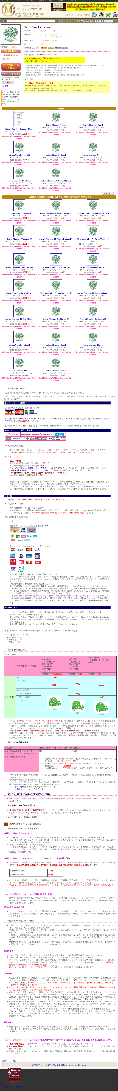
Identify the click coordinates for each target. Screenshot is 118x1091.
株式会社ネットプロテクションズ (42, 468)
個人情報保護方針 (60, 1065)
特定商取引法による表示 (42, 1065)
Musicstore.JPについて (77, 1065)
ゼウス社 (8, 419)
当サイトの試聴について (14, 1087)
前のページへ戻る (9, 1061)
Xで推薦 (4, 86)
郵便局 (17, 789)
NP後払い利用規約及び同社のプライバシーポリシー (31, 470)
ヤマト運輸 (19, 787)
